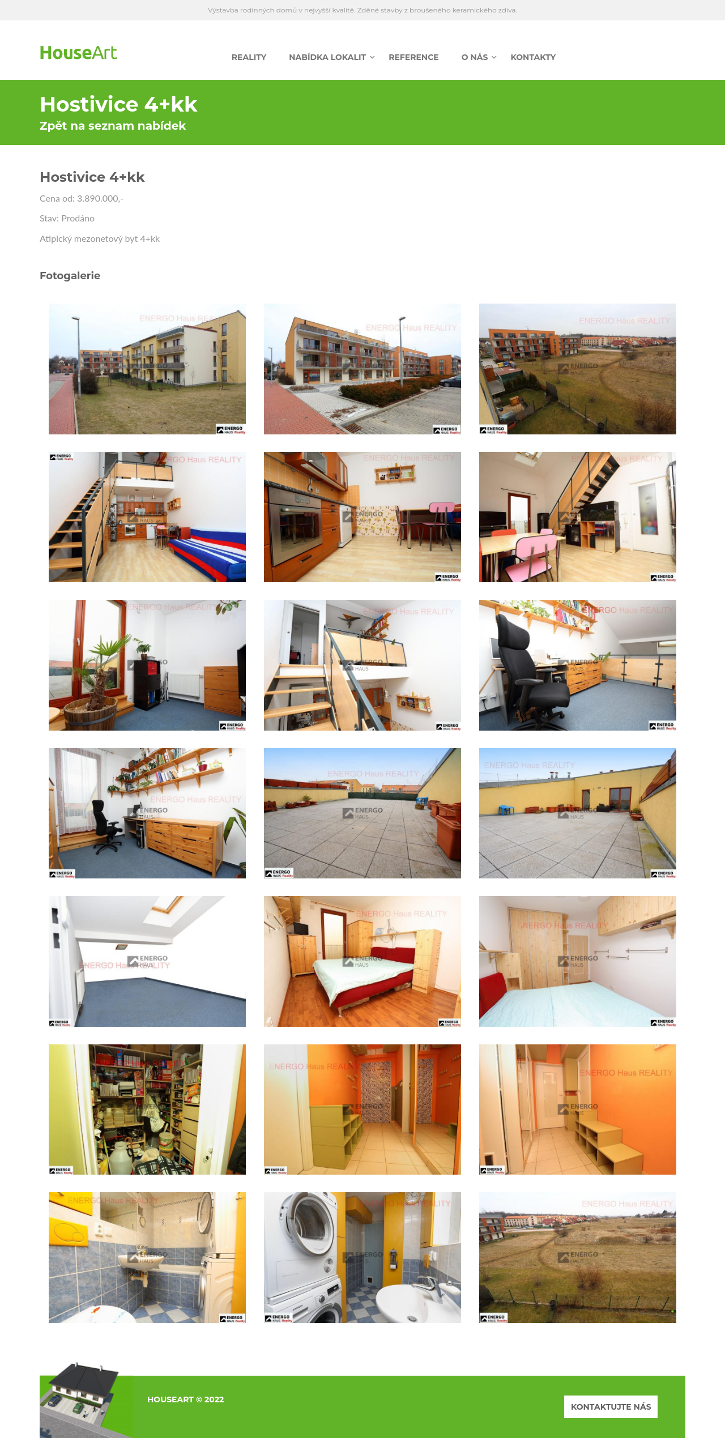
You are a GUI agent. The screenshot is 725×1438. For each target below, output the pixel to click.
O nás (475, 57)
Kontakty (533, 57)
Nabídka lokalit (327, 57)
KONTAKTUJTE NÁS (611, 1407)
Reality (249, 57)
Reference (414, 57)
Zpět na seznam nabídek (113, 126)
